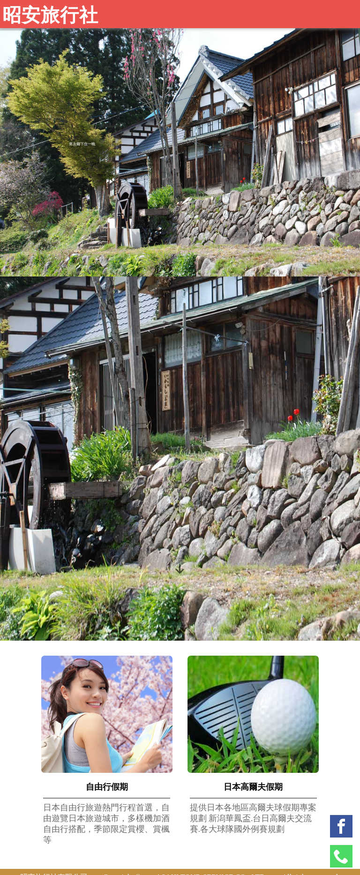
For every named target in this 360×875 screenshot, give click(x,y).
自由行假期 (107, 787)
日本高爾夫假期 (253, 787)
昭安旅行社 (50, 15)
